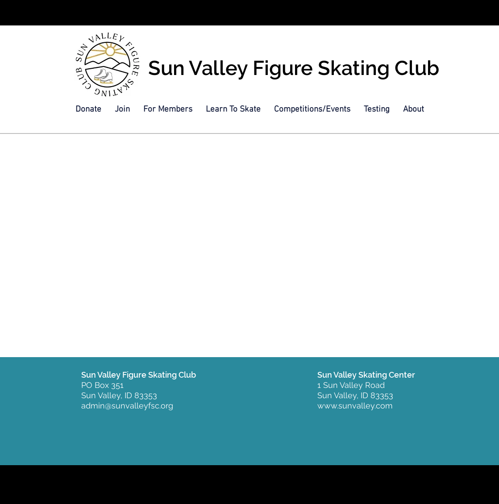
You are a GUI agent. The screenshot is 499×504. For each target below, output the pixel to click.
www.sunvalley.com (355, 405)
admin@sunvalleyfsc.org (127, 405)
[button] (122, 109)
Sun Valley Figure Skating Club (293, 68)
